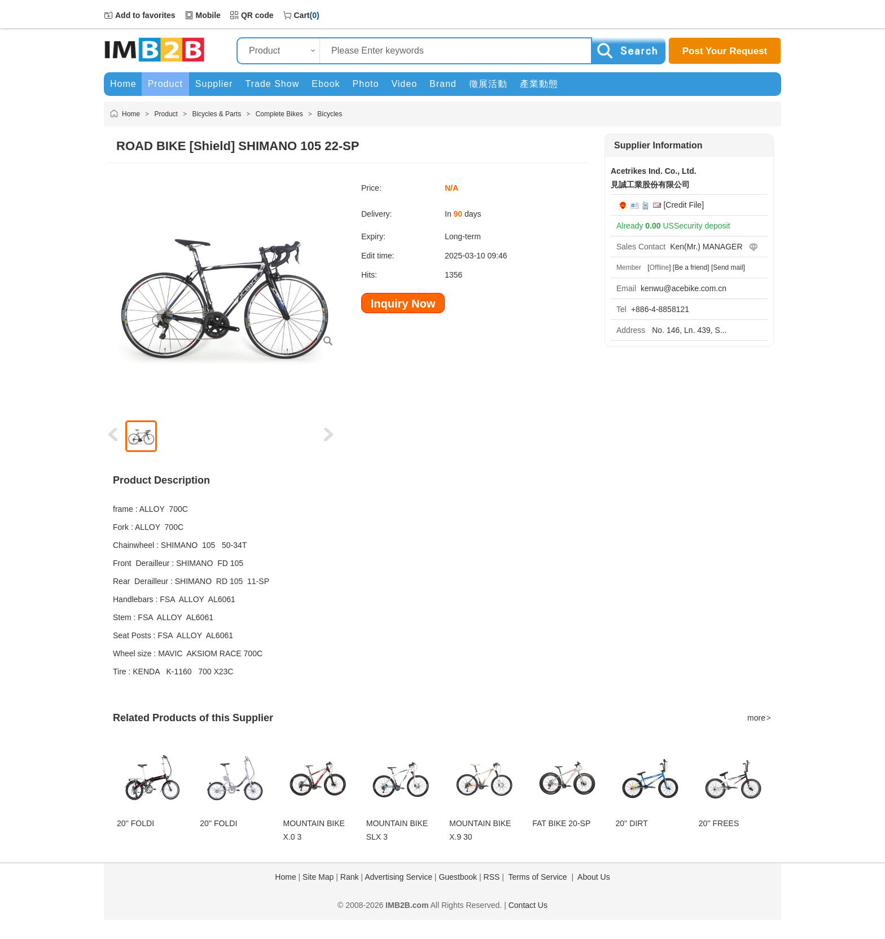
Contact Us (528, 905)
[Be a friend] (691, 267)
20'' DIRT (632, 823)
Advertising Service (398, 876)
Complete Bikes (279, 114)
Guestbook (458, 876)
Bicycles (329, 114)
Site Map (318, 876)
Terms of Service (537, 876)
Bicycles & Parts (216, 114)
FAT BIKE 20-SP (561, 823)
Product (166, 114)
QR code (257, 15)
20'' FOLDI (135, 823)
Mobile (208, 15)
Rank (349, 876)
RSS (492, 876)
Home (131, 114)
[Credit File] (683, 204)
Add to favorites (145, 15)
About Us (593, 876)
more (759, 717)
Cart (302, 15)
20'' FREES (719, 823)
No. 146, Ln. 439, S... (688, 330)
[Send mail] (728, 267)
